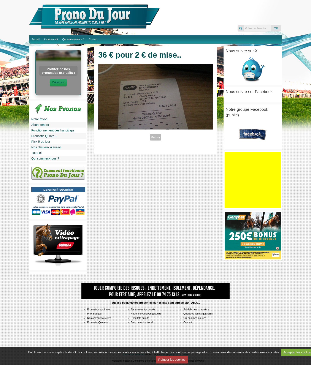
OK (276, 28)
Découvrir (58, 82)
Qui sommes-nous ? (73, 39)
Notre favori (39, 119)
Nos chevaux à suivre (46, 147)
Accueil (36, 39)
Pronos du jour (222, 12)
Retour (155, 137)
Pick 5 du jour (40, 141)
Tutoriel (36, 153)
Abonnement (51, 39)
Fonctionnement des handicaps (53, 130)
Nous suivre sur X (242, 51)
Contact (93, 39)
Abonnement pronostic (143, 309)
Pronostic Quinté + (44, 136)
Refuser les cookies (172, 359)
